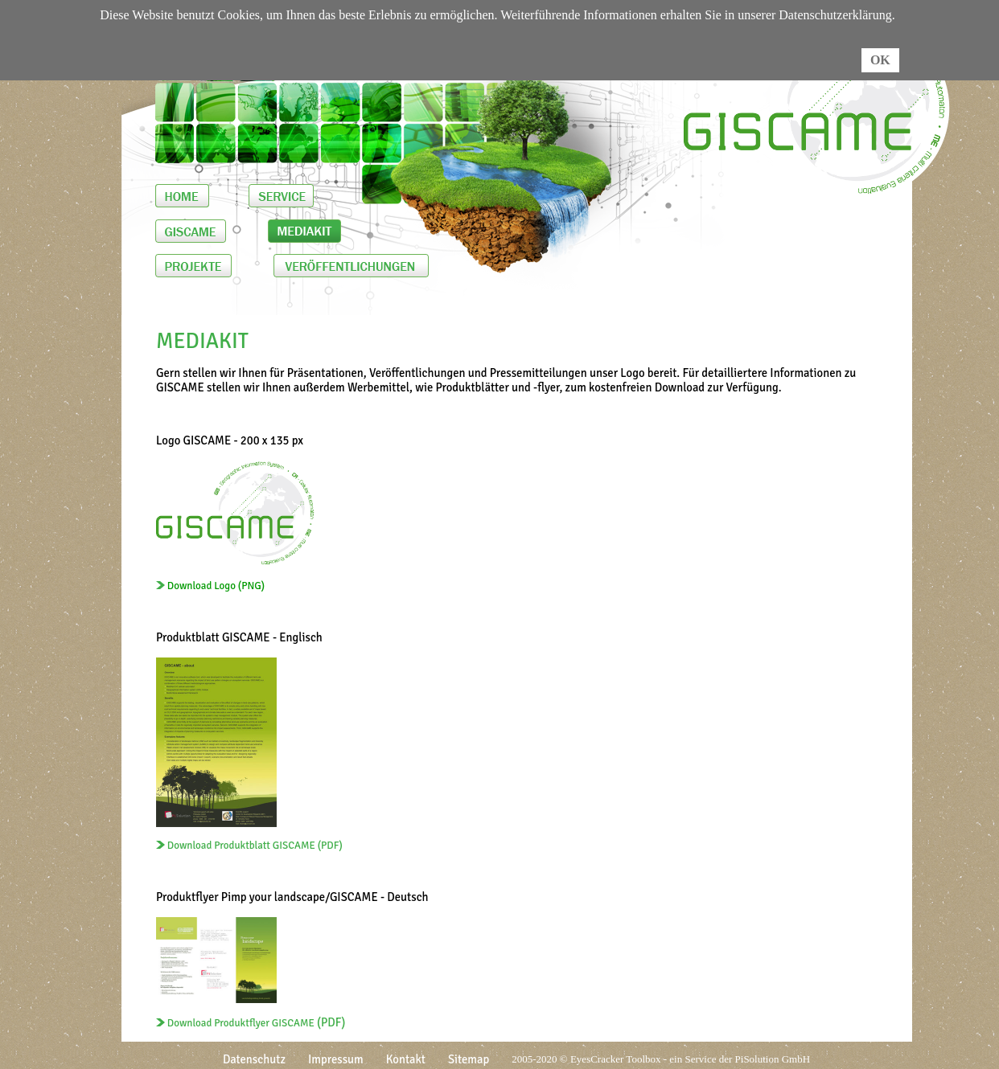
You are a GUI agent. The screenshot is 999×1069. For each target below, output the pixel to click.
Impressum (336, 1059)
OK (880, 60)
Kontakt (406, 1059)
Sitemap (468, 1059)
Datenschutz (254, 1059)
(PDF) (250, 1022)
